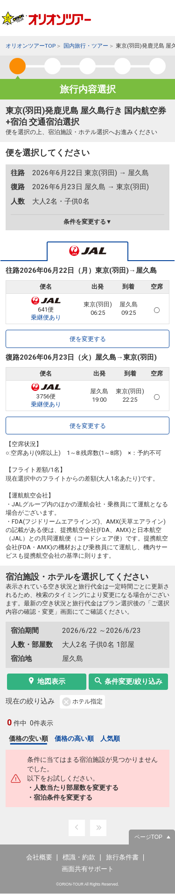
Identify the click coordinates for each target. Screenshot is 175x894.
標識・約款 (79, 857)
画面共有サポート (88, 869)
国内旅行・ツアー (85, 46)
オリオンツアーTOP (31, 46)
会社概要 (39, 857)
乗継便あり (46, 317)
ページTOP (148, 837)
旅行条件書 (122, 857)
